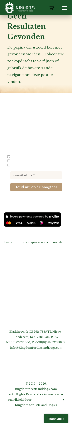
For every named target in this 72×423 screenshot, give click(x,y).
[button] (64, 7)
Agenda (9, 272)
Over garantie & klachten (22, 299)
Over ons (10, 266)
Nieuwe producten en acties (32, 161)
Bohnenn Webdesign (47, 399)
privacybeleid (18, 201)
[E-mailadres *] (36, 175)
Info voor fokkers (23, 157)
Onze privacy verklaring (21, 304)
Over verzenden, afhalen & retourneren (32, 293)
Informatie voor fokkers (21, 282)
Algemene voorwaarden (21, 315)
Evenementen (21, 165)
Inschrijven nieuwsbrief (21, 288)
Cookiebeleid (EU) (16, 309)
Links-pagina (13, 277)
